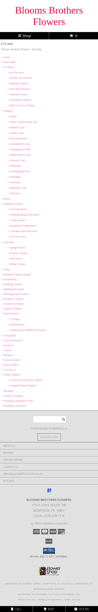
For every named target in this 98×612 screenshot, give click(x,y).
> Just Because (16, 72)
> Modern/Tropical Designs (16, 274)
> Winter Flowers (17, 264)
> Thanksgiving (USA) (19, 171)
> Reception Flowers (13, 299)
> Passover (14, 193)
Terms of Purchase (49, 599)
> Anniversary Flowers (20, 78)
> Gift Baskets (9, 279)
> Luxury (6, 350)
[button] (49, 551)
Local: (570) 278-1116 (49, 516)
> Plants (6, 269)
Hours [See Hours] (81, 609)
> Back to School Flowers (21, 105)
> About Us (8, 345)
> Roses (6, 198)
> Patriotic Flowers (12, 308)
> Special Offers (10, 364)
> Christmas (14, 182)
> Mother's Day (16, 127)
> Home (6, 57)
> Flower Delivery (11, 374)
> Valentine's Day (17, 188)
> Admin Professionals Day (22, 122)
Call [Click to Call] (16, 609)
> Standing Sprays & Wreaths (23, 214)
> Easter (12, 116)
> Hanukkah (14, 177)
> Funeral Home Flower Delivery (25, 380)
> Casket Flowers (17, 220)
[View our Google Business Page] (49, 492)
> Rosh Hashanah (17, 138)
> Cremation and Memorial (22, 231)
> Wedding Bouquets (13, 289)
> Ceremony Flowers (13, 303)
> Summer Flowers (18, 253)
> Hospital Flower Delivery (22, 385)
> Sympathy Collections (14, 405)
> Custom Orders (11, 360)
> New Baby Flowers (19, 89)
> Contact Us (9, 369)
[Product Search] (49, 419)
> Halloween (14, 166)
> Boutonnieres (16, 324)
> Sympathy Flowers (12, 203)
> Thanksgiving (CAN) (19, 149)
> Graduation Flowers (19, 100)
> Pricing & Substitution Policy (18, 401)
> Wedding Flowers (12, 284)
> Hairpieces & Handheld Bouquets (27, 330)
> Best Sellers (9, 62)
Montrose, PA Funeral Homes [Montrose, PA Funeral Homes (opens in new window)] (23, 583)
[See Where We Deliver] (49, 436)
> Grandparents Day (19, 144)
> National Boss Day (19, 155)
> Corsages (14, 319)
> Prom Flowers (10, 313)
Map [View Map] (49, 609)
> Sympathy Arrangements (22, 225)
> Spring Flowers (17, 247)
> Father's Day (15, 133)
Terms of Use (72, 599)
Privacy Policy (27, 599)
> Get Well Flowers (18, 94)
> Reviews (7, 355)
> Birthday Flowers (18, 83)
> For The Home (17, 236)
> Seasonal (8, 242)
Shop (24, 35)
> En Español (9, 335)
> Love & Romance (12, 340)
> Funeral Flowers (17, 209)
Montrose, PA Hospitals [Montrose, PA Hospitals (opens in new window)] (58, 583)
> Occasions (8, 67)
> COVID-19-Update (12, 396)
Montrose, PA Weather (32, 594)
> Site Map (7, 391)
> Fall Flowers (15, 258)
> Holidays (7, 111)
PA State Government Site (64, 594)
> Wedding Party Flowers (15, 294)
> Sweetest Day (16, 160)
